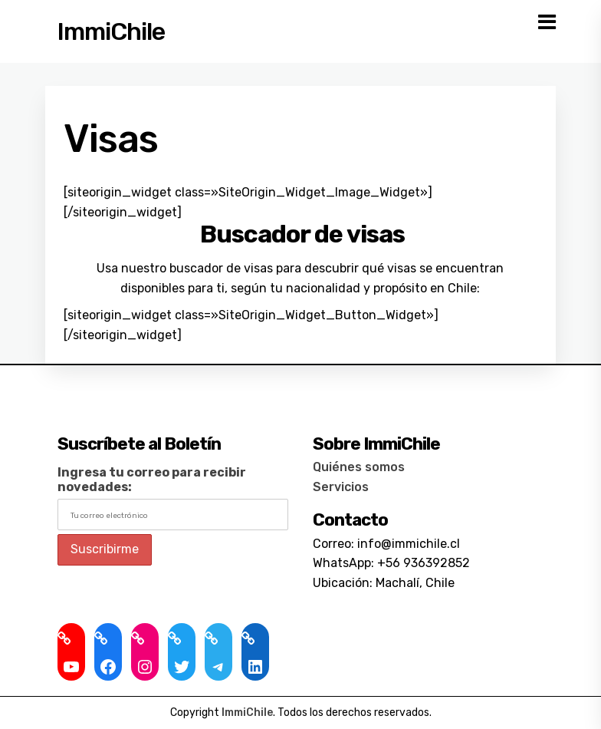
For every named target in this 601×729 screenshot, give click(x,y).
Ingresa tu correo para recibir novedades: (151, 479)
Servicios (341, 487)
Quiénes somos (359, 467)
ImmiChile (111, 31)
